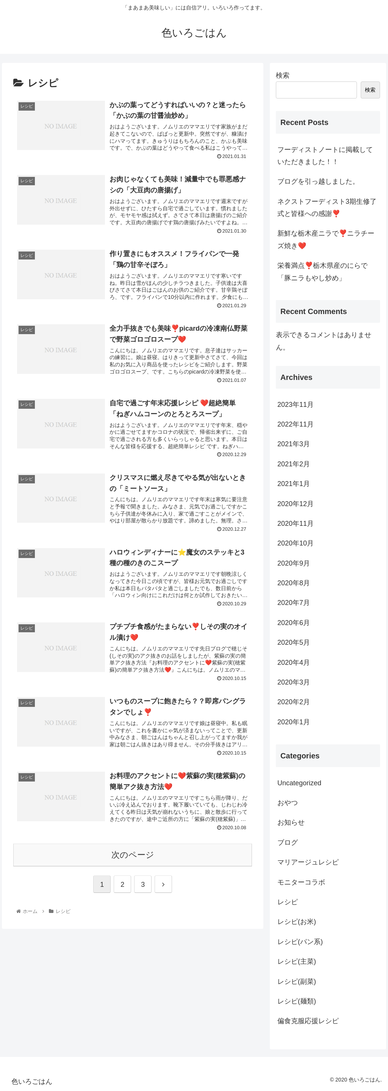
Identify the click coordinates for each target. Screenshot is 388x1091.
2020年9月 (293, 563)
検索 (282, 75)
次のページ (132, 855)
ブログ (287, 842)
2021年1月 (293, 484)
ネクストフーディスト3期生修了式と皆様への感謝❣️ (327, 207)
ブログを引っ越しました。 (318, 181)
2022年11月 (295, 424)
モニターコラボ (301, 882)
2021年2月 (293, 464)
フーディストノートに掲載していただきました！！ (325, 156)
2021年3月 (293, 444)
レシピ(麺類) (296, 1001)
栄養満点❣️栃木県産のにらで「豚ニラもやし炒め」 (322, 271)
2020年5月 (293, 642)
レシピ (287, 902)
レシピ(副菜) (296, 981)
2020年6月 (293, 623)
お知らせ (291, 822)
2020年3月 (293, 682)
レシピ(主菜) (296, 961)
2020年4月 (293, 662)
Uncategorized (299, 783)
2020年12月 (295, 504)
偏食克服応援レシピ (308, 1021)
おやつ (287, 803)
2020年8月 (293, 583)
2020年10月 (295, 543)
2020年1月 (293, 722)
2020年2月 (293, 702)
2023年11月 (295, 404)
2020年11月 (295, 523)
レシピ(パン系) (300, 942)
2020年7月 (293, 602)
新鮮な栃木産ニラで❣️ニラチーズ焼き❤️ (325, 239)
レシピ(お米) (296, 921)
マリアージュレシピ (308, 862)
